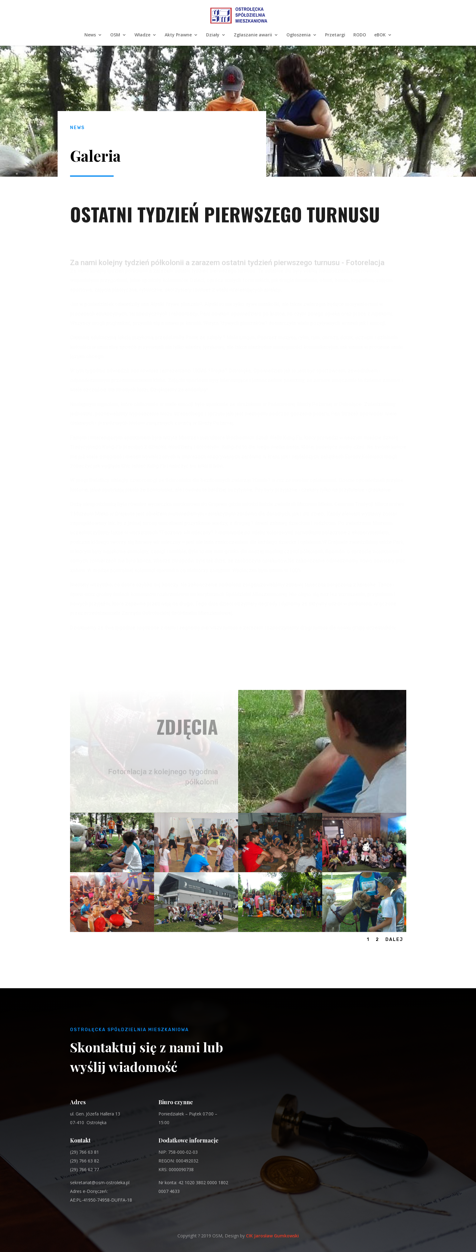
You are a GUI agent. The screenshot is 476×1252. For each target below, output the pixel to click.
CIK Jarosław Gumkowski (272, 1236)
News (90, 35)
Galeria (95, 155)
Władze (142, 35)
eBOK (380, 35)
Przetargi (335, 35)
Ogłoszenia (298, 35)
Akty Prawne (178, 35)
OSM (115, 35)
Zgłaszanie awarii (253, 35)
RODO (359, 35)
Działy (212, 35)
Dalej (394, 939)
